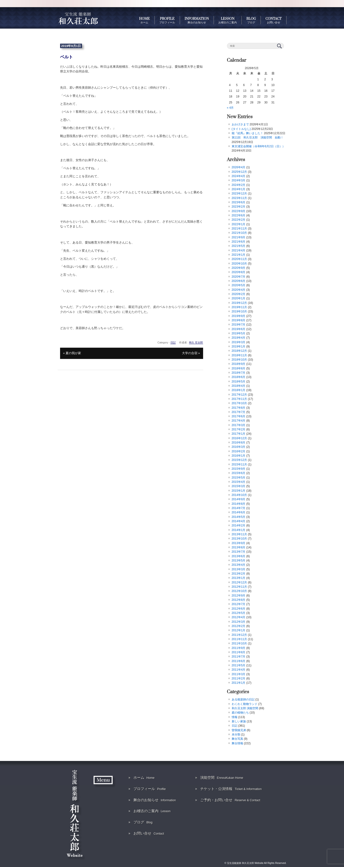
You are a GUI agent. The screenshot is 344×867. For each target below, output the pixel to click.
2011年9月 (239, 648)
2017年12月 (239, 394)
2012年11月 (239, 586)
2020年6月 (239, 281)
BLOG (251, 20)
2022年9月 (239, 211)
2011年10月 (239, 643)
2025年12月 (239, 171)
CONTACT (274, 20)
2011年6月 (239, 661)
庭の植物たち (240, 712)
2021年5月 (239, 246)
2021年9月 (239, 237)
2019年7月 (239, 324)
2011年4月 (239, 669)
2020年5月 (239, 285)
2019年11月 (239, 307)
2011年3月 (239, 674)
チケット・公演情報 (231, 789)
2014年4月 (239, 521)
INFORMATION (197, 20)
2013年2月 (239, 573)
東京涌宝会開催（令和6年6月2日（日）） (258, 146)
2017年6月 (239, 416)
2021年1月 (239, 254)
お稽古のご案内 (151, 811)
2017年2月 (239, 429)
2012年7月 (239, 604)
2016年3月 (239, 447)
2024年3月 (239, 180)
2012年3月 (239, 621)
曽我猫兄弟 (239, 730)
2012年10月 (239, 591)
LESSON (227, 20)
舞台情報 (237, 743)
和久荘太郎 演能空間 (245, 708)
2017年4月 (239, 420)
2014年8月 (239, 503)
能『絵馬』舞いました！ (247, 133)
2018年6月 (239, 377)
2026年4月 (239, 167)
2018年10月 (239, 359)
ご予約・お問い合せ (230, 800)
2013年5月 (239, 560)
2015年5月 (239, 477)
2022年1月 (239, 224)
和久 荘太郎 (196, 342)
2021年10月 (239, 233)
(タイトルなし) (241, 129)
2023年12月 (239, 193)
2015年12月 (239, 460)
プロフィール (149, 789)
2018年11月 (239, 355)
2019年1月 (239, 346)
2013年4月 (239, 564)
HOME (144, 20)
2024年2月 (239, 185)
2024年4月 (239, 176)
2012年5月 (239, 613)
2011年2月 (239, 678)
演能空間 (221, 777)
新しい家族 (239, 721)
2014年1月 (239, 530)
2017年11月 (239, 399)
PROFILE (167, 20)
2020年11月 (239, 259)
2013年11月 (239, 534)
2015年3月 (239, 486)
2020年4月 (239, 289)
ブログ (143, 822)
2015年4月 (239, 482)
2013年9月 (239, 543)
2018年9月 (239, 364)
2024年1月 (239, 189)
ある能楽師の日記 (243, 699)
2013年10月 (239, 538)
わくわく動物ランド (244, 704)
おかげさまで (240, 124)
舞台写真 (237, 738)
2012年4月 (239, 617)
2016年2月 (239, 451)
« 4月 (230, 107)
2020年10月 (239, 263)
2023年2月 (239, 206)
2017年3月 (239, 425)
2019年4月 (239, 337)
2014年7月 (239, 508)
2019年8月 (239, 320)
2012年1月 (239, 630)
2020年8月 (239, 272)
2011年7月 (239, 656)
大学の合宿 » (191, 353)
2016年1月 (239, 455)
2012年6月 (239, 608)
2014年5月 (239, 517)
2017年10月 (239, 403)
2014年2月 (239, 525)
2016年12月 (239, 438)
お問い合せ (148, 833)
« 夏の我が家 (72, 353)
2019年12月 (239, 303)
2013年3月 (239, 569)
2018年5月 (239, 381)
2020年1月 (239, 298)
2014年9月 (239, 499)
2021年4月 (239, 250)
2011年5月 (239, 665)
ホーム (143, 777)
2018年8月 (239, 368)
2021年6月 (239, 241)
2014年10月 (239, 495)
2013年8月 (239, 547)
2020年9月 (239, 268)
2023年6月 (239, 202)
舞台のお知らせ (154, 800)
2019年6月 (239, 329)
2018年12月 (239, 350)
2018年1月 (239, 390)
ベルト (66, 57)
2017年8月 (239, 407)
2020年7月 (239, 276)
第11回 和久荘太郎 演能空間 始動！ (258, 137)
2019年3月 (239, 342)
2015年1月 (239, 490)
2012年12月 (239, 582)
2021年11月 (239, 228)
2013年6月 (239, 556)
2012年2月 (239, 626)
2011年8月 (239, 652)
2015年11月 (239, 464)
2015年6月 (239, 473)
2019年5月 (239, 333)
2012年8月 (239, 600)
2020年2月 (239, 294)
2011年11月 (239, 639)
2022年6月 (239, 215)
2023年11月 (239, 198)
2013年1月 (239, 578)
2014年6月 (239, 512)
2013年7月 (239, 551)
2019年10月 (239, 311)
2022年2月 (239, 219)
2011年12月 (239, 635)
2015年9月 (239, 468)
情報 (234, 717)
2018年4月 (239, 386)
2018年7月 (239, 372)
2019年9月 (239, 316)
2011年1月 (239, 682)
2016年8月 (239, 442)
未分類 (236, 734)
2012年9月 (239, 595)
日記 (173, 342)
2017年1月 (239, 433)
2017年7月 (239, 412)
